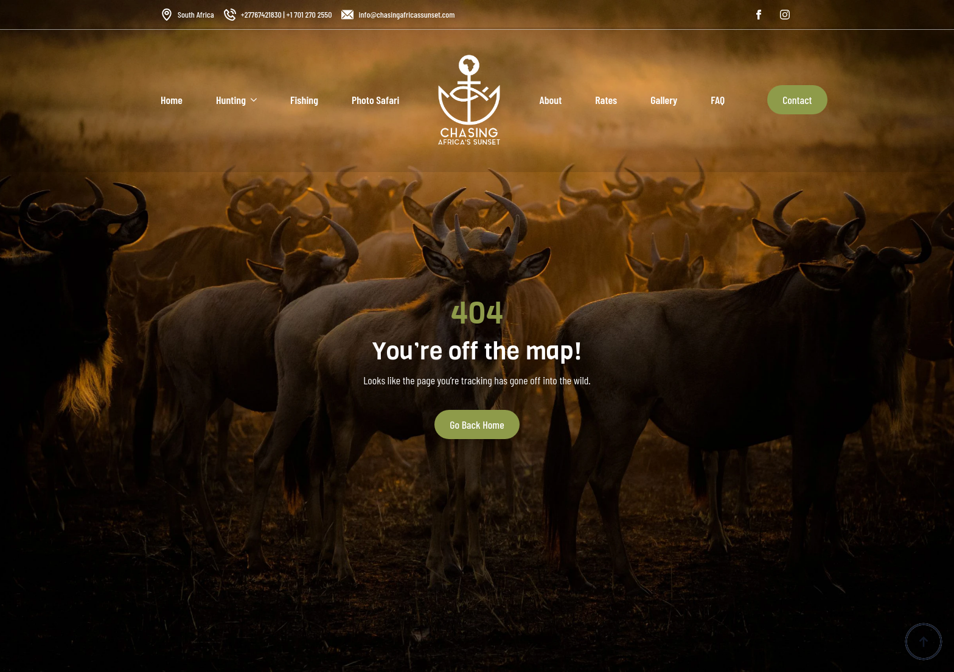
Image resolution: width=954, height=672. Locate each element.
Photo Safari (376, 99)
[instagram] (784, 14)
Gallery (663, 99)
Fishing (304, 99)
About (550, 99)
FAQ (718, 99)
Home (172, 99)
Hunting (231, 99)
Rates (606, 99)
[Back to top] (923, 641)
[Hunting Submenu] (251, 99)
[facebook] (758, 14)
